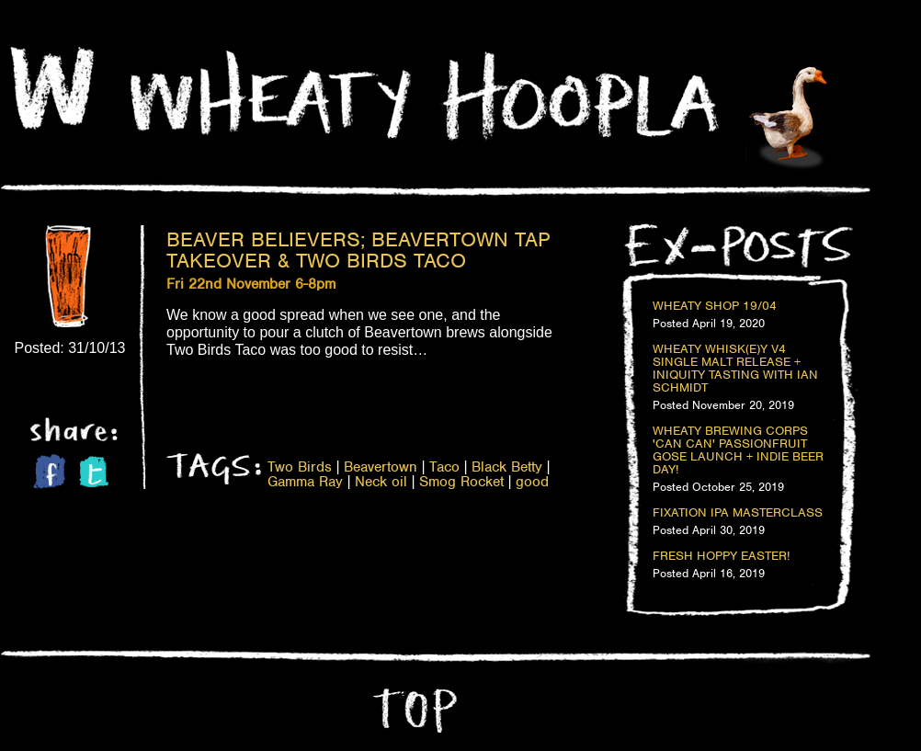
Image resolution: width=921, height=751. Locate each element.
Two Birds (299, 467)
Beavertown (380, 467)
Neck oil (381, 481)
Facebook (49, 471)
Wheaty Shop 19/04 (715, 306)
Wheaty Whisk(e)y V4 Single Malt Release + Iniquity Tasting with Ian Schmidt (735, 368)
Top (413, 710)
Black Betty (507, 467)
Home (52, 88)
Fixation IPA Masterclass (738, 512)
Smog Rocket (461, 481)
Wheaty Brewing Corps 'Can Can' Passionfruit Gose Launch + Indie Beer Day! (738, 450)
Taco (444, 467)
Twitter (93, 471)
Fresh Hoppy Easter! (721, 556)
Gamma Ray (305, 481)
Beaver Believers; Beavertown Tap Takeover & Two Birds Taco (358, 249)
